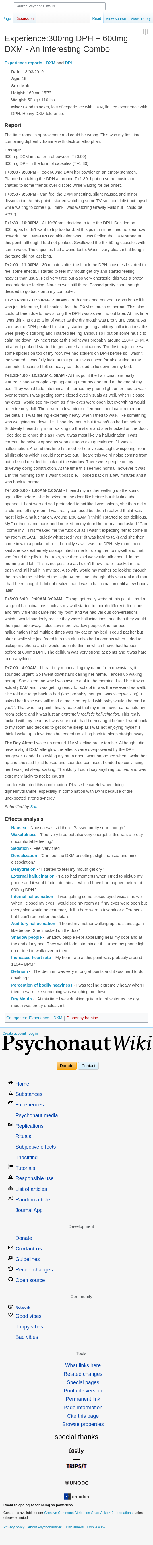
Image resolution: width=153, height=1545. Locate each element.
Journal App (29, 1210)
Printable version (83, 1391)
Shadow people (26, 937)
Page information (82, 1407)
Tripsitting (27, 1157)
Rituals (23, 1136)
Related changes (83, 1374)
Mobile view (96, 1527)
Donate (66, 1065)
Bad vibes (27, 1337)
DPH (69, 63)
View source (116, 18)
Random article (33, 1200)
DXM (50, 63)
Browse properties (83, 1424)
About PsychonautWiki (45, 1527)
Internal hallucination (32, 896)
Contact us (29, 1249)
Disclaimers (75, 1527)
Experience (39, 1018)
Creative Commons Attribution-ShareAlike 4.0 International (88, 1513)
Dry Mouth (21, 999)
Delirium (19, 971)
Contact (88, 1065)
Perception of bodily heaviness (42, 985)
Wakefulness (23, 834)
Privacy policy (13, 1527)
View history (141, 18)
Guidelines (28, 1259)
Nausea (18, 827)
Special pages (83, 1382)
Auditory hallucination (33, 923)
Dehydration (23, 869)
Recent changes (34, 1270)
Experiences (30, 1105)
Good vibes (29, 1316)
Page (6, 18)
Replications (30, 1126)
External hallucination (33, 876)
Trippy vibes (29, 1327)
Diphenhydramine (82, 1018)
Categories (16, 1018)
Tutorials (25, 1168)
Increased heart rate (31, 957)
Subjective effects (36, 1147)
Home (22, 1084)
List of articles (31, 1189)
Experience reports (23, 63)
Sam (34, 806)
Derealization (24, 855)
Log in (33, 1034)
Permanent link (83, 1399)
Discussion (25, 18)
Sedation (20, 848)
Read (96, 18)
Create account (14, 1034)
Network (23, 1307)
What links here (83, 1365)
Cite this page (83, 1416)
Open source (30, 1280)
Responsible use (35, 1178)
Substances (29, 1094)
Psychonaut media (37, 1115)
